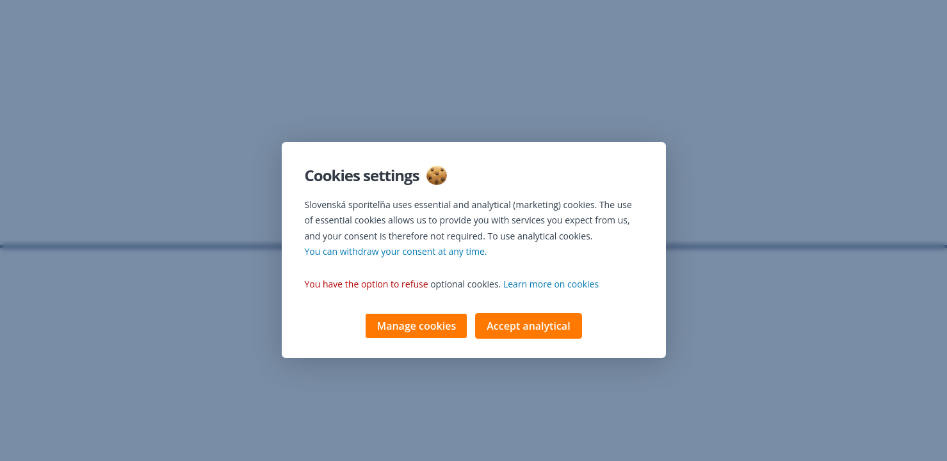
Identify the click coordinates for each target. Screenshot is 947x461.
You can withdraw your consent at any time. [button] (396, 253)
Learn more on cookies (551, 285)
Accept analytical (528, 327)
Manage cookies (416, 327)
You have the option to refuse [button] (366, 285)
